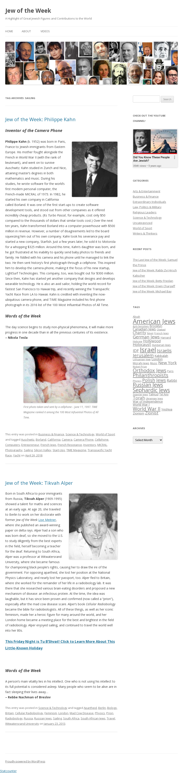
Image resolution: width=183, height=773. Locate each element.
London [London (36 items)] (157, 359)
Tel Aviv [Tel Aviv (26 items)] (164, 394)
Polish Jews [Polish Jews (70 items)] (154, 380)
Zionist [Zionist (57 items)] (151, 413)
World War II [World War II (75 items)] (146, 408)
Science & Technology (80, 434)
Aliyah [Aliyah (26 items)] (136, 316)
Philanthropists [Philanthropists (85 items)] (150, 375)
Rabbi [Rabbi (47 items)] (172, 380)
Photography (14, 450)
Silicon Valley (42, 450)
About (26, 31)
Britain (9, 713)
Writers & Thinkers (145, 233)
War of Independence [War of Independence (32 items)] (148, 401)
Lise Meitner (47, 520)
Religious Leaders (144, 212)
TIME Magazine (76, 450)
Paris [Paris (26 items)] (170, 371)
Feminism (50, 713)
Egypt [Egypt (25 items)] (150, 333)
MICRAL (102, 445)
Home (9, 31)
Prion (109, 713)
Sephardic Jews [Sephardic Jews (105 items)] (151, 390)
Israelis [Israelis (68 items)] (164, 350)
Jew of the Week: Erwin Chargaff (154, 286)
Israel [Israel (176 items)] (148, 349)
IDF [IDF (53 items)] (136, 350)
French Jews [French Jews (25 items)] (161, 333)
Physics (100, 713)
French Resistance (70, 445)
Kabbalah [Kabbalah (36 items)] (161, 355)
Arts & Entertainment (146, 191)
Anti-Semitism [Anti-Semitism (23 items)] (141, 326)
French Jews (48, 445)
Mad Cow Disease (82, 713)
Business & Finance (51, 434)
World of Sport (105, 434)
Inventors (89, 445)
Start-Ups (59, 450)
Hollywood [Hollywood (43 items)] (152, 341)
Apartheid (90, 708)
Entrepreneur (30, 445)
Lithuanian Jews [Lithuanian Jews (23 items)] (142, 359)
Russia (28, 718)
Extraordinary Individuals (149, 202)
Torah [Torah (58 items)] (139, 398)
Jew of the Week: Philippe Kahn (40, 119)
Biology (112, 708)
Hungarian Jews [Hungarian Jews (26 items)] (161, 345)
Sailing (28, 450)
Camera (67, 439)
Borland (41, 439)
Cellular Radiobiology (29, 713)
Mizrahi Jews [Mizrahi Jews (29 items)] (141, 363)
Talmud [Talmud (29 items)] (153, 394)
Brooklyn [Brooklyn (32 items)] (156, 326)
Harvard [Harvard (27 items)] (166, 337)
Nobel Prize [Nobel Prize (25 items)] (140, 366)
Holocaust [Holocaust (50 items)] (142, 344)
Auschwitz (27, 439)
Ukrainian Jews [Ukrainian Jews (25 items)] (154, 398)
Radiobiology (14, 718)
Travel (111, 718)
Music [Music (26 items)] (153, 363)
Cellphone (101, 439)
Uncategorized (142, 223)
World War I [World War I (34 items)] (141, 404)
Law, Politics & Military (147, 207)
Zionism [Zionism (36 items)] (138, 413)
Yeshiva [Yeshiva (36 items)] (166, 409)
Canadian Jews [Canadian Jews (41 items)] (144, 329)
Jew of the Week (28, 10)
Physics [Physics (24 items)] (137, 380)
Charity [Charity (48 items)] (139, 332)
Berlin (102, 708)
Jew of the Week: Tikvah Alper (39, 482)
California (54, 439)
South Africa (71, 718)
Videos (45, 31)
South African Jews (93, 718)
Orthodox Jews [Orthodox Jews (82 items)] (149, 370)
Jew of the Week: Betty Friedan (153, 281)
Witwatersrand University (22, 724)
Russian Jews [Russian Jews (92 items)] (148, 384)
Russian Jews (43, 718)
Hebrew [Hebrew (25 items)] (137, 341)
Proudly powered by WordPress (25, 761)
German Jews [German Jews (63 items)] (146, 337)
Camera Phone (84, 439)
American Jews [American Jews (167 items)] (154, 321)
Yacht (16, 455)
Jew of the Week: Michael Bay (152, 291)
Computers (12, 445)
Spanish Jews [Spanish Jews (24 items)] (140, 394)
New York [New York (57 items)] (167, 363)
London (63, 713)
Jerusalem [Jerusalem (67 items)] (143, 355)
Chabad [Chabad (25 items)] (161, 329)
